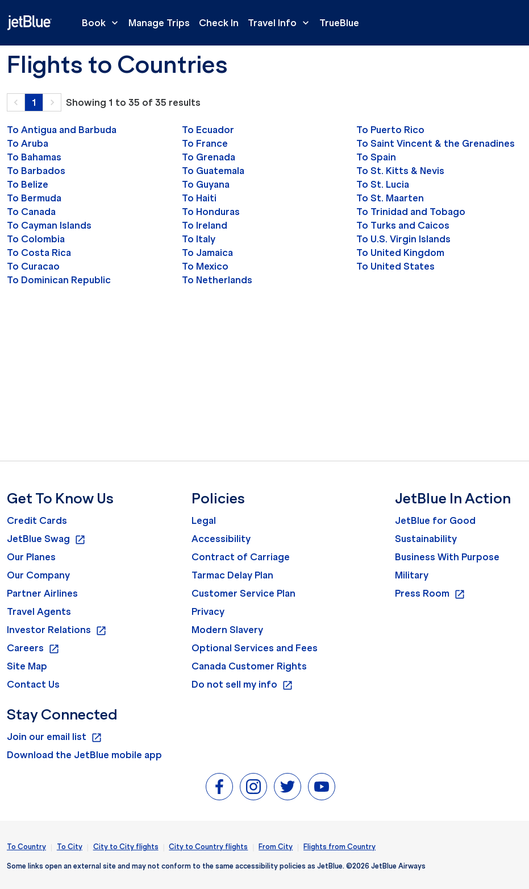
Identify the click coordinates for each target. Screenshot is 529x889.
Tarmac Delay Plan (232, 575)
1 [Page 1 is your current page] (34, 102)
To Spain (376, 157)
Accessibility (221, 538)
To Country (26, 846)
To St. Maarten (390, 198)
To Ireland (204, 225)
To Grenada (208, 157)
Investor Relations (57, 630)
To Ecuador (208, 129)
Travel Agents (39, 611)
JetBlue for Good (435, 520)
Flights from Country (339, 846)
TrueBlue (339, 22)
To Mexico (205, 266)
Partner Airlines (42, 593)
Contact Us (33, 684)
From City (276, 846)
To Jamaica (207, 252)
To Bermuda (34, 198)
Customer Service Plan (243, 593)
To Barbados (36, 170)
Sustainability (426, 538)
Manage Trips (159, 22)
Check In (219, 22)
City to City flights (126, 846)
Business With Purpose (447, 557)
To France (205, 143)
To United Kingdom (400, 252)
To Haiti (199, 198)
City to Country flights (208, 846)
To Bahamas (34, 157)
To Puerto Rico (390, 129)
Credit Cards (37, 520)
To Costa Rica (39, 252)
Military (411, 575)
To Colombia (36, 239)
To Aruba (27, 143)
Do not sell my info (242, 685)
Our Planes (31, 557)
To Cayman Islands (49, 225)
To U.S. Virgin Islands (403, 239)
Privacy (207, 611)
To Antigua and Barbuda (61, 129)
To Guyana (206, 184)
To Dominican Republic (59, 280)
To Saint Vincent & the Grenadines (435, 143)
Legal (203, 520)
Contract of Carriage (240, 557)
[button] (15, 102)
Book (103, 22)
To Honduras (211, 211)
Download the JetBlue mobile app (84, 754)
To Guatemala (213, 170)
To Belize (27, 184)
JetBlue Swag (46, 539)
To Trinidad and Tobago (410, 211)
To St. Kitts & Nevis (400, 170)
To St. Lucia (382, 184)
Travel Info (281, 22)
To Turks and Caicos (402, 225)
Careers (33, 648)
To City (69, 846)
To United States (395, 266)
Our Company (38, 575)
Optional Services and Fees (254, 648)
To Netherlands (217, 280)
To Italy (198, 239)
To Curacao (33, 266)
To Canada (31, 211)
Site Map (27, 666)
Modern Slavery (227, 629)
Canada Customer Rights (249, 666)
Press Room (430, 594)
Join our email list (54, 737)
